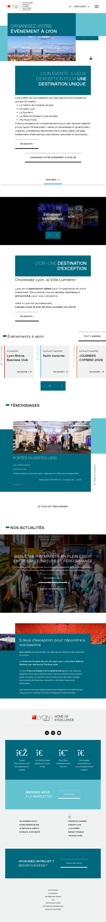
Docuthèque (53, 893)
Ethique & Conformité (29, 832)
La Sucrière (74, 828)
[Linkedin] (47, 734)
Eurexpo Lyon (74, 825)
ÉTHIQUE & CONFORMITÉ (53, 909)
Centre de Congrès (77, 821)
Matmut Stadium (76, 832)
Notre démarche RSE (29, 825)
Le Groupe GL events (29, 828)
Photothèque (53, 890)
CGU (53, 900)
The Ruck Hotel (75, 836)
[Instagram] (53, 734)
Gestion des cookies (53, 903)
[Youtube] (59, 734)
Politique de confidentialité (53, 906)
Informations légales (53, 896)
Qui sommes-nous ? (28, 821)
